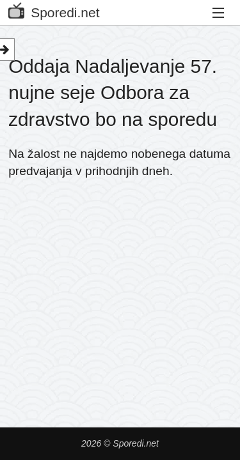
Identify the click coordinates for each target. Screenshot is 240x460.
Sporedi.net (53, 10)
